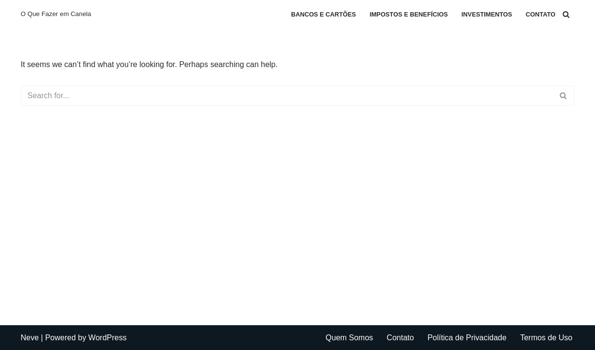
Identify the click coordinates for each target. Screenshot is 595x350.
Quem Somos (349, 337)
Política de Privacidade (467, 337)
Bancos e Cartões (323, 14)
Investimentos (486, 14)
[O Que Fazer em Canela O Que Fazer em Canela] (56, 14)
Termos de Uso (546, 337)
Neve (30, 337)
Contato (540, 14)
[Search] (566, 14)
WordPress (107, 337)
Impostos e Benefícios (409, 14)
